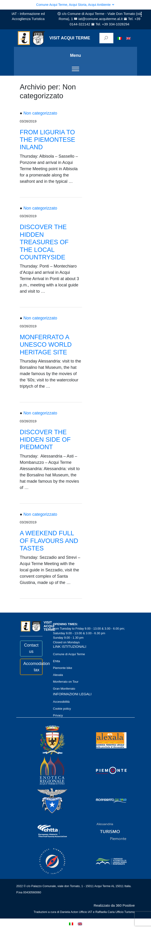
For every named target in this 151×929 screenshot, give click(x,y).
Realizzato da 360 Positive (114, 905)
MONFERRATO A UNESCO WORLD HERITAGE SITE (46, 345)
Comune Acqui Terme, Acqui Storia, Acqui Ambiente (75, 5)
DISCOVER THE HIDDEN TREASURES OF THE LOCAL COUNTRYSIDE (44, 242)
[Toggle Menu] (75, 69)
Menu (75, 55)
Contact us (31, 648)
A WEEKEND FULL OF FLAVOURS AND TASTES (49, 541)
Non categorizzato (40, 113)
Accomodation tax (31, 666)
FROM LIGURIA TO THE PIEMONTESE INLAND (47, 140)
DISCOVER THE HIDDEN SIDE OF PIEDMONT (45, 440)
